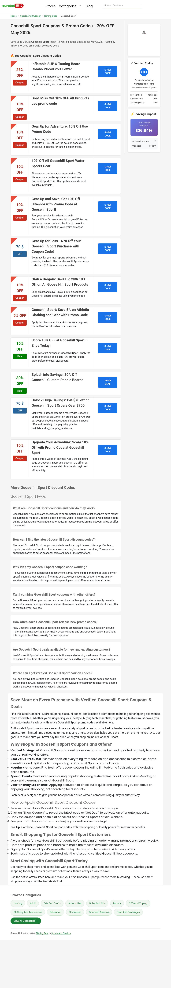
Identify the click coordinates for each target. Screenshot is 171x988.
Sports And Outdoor (30, 15)
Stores (51, 6)
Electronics (75, 912)
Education (55, 912)
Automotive (74, 903)
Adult (33, 903)
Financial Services (99, 912)
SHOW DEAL (107, 348)
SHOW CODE (107, 71)
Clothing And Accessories (28, 912)
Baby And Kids (97, 903)
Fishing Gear (50, 15)
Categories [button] (70, 6)
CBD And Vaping (138, 903)
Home (14, 15)
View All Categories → (26, 920)
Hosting (18, 903)
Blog (89, 6)
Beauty (117, 903)
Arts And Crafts (52, 903)
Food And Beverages (128, 912)
